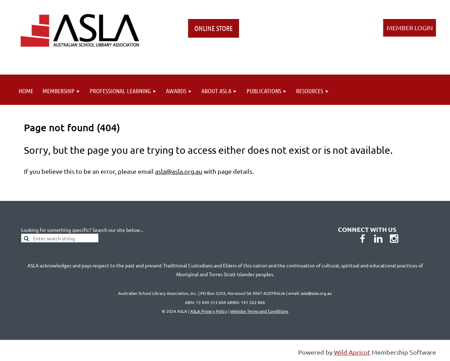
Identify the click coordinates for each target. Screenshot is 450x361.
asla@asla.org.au (178, 171)
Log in (409, 28)
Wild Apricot (352, 352)
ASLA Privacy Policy (208, 311)
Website (259, 311)
